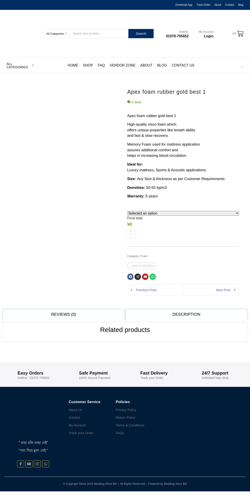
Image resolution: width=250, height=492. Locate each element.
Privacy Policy (126, 410)
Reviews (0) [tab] (63, 314)
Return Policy (125, 418)
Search (141, 33)
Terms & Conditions (130, 426)
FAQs (120, 433)
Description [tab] (186, 314)
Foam (143, 256)
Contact (74, 418)
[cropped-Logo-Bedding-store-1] (22, 32)
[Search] (99, 33)
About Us (75, 410)
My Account (206, 31)
